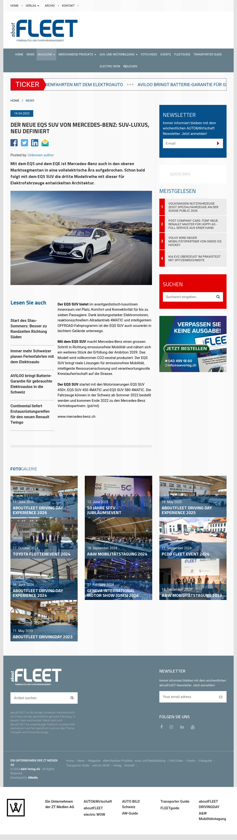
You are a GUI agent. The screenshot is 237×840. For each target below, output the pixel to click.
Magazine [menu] (96, 760)
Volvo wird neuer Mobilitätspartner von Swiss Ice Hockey (195, 241)
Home (71, 760)
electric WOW (103, 765)
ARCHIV (50, 5)
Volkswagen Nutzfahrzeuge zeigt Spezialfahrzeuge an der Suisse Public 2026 (193, 207)
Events (193, 760)
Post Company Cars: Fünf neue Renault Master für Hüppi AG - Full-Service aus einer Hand (193, 224)
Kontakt (131, 765)
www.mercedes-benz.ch (76, 416)
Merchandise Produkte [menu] (120, 760)
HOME (14, 5)
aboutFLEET (93, 808)
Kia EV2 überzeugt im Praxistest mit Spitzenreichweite (194, 258)
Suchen (130, 66)
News (82, 760)
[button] (47, 54)
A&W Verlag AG (30, 769)
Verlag (119, 765)
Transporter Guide (79, 765)
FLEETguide (170, 808)
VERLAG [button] (33, 5)
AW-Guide (130, 813)
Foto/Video (178, 760)
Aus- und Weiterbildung (152, 760)
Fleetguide (207, 760)
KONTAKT (68, 5)
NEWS (30, 100)
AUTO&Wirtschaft (98, 801)
